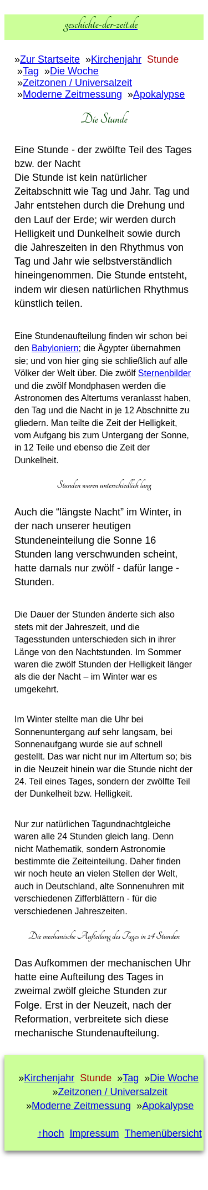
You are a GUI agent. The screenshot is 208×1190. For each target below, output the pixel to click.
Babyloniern (55, 348)
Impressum (94, 1133)
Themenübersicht (163, 1133)
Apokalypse (159, 94)
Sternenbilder (164, 373)
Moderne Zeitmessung (72, 94)
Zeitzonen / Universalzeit (77, 82)
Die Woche (74, 71)
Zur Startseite (50, 59)
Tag (31, 71)
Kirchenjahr (116, 59)
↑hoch (51, 1133)
